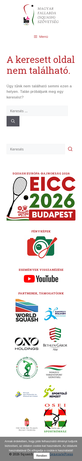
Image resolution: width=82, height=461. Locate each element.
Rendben (41, 455)
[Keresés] (13, 121)
